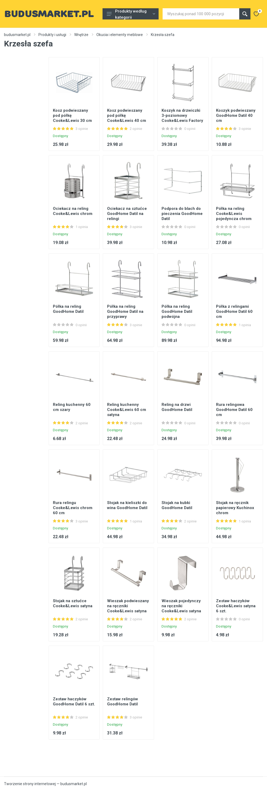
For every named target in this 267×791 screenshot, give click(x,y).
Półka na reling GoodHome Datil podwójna (177, 311)
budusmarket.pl (17, 35)
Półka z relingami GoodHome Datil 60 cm (234, 311)
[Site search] (201, 13)
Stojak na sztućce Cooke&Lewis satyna (72, 603)
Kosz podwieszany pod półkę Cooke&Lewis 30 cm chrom (72, 118)
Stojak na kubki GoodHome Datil (177, 505)
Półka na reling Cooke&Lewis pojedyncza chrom (234, 213)
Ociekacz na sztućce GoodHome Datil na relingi (127, 213)
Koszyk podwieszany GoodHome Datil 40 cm (236, 115)
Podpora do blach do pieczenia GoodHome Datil (182, 213)
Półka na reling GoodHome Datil (68, 309)
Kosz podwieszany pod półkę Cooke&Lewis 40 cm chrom (126, 118)
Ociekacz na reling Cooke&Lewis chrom (72, 211)
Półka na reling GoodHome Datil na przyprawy (125, 311)
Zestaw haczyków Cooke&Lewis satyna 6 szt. (236, 605)
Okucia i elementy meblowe (119, 35)
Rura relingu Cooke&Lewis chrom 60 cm (72, 507)
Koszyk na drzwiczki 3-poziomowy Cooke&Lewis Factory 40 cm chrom (182, 118)
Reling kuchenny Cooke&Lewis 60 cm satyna (126, 409)
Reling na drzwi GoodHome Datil (177, 407)
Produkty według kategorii (131, 14)
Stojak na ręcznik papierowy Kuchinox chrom (235, 507)
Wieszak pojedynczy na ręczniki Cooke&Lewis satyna (181, 605)
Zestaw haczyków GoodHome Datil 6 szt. (74, 701)
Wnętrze (81, 35)
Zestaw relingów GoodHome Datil (122, 701)
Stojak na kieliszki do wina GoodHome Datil (127, 505)
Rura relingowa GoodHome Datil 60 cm (234, 409)
